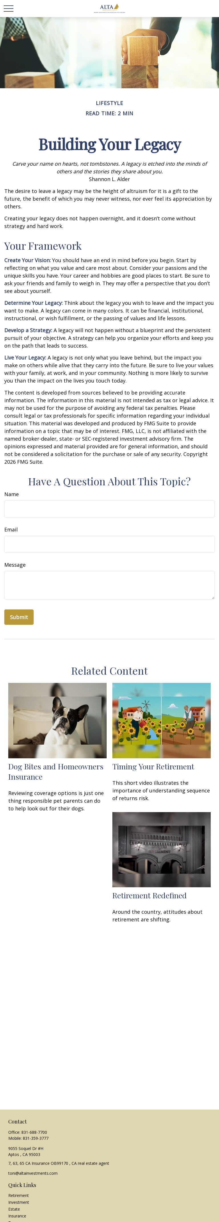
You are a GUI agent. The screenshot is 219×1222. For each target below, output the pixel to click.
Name (11, 494)
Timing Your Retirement (153, 766)
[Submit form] (19, 617)
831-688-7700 (34, 1132)
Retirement (18, 1195)
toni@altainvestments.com (33, 1173)
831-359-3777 (35, 1138)
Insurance (17, 1216)
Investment (18, 1202)
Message (15, 564)
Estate (14, 1209)
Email (11, 529)
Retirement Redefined (149, 895)
